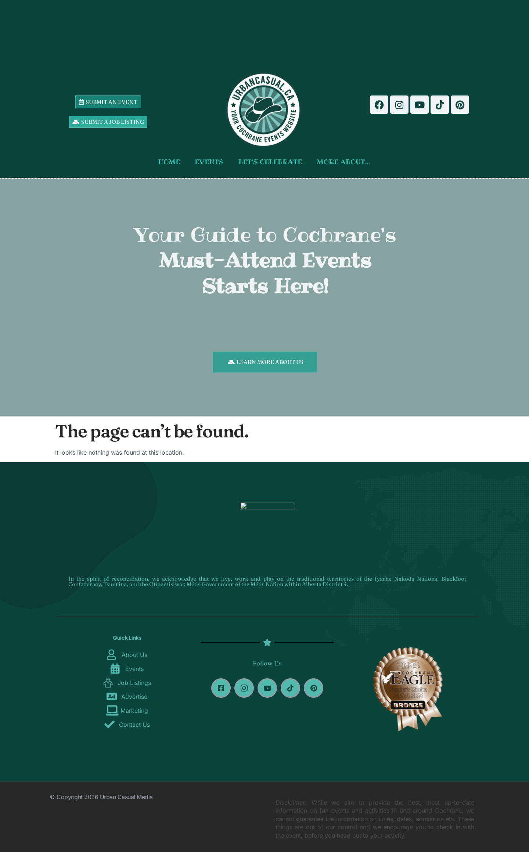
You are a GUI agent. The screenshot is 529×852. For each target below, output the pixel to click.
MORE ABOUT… (343, 161)
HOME (169, 161)
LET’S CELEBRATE (270, 161)
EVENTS (209, 161)
